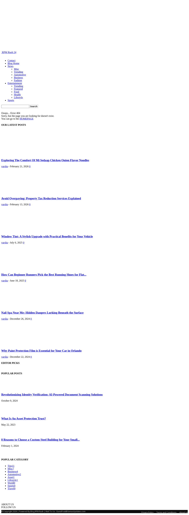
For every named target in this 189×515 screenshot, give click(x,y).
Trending (18, 72)
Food (16, 91)
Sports (11, 100)
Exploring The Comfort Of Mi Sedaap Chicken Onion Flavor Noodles (45, 160)
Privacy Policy (147, 512)
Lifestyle (18, 97)
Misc (16, 69)
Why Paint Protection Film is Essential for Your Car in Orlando (41, 350)
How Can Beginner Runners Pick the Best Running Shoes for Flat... (43, 274)
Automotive (20, 74)
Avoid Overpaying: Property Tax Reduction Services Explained (41, 198)
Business (18, 77)
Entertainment (15, 83)
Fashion (18, 80)
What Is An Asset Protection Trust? (23, 418)
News (10, 66)
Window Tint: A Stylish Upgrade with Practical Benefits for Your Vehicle (47, 236)
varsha (4, 166)
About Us (183, 512)
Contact (11, 60)
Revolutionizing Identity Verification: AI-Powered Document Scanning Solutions (52, 394)
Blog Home (13, 63)
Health (17, 94)
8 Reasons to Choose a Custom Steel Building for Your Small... (40, 439)
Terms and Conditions (166, 512)
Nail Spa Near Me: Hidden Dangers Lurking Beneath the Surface (42, 312)
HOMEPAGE (26, 118)
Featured (18, 89)
